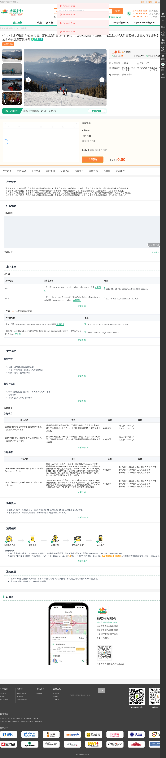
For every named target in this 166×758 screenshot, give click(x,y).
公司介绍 (3, 693)
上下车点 (36, 171)
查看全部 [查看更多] (83, 306)
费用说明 (50, 171)
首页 (1, 28)
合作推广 (56, 696)
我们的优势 (4, 699)
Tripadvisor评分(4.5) (144, 22)
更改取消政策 (21, 693)
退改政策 (93, 171)
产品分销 (56, 693)
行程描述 (21, 171)
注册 (150, 2)
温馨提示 (64, 171)
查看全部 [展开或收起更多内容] (83, 376)
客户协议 (20, 696)
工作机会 (56, 699)
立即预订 (120, 171)
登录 (142, 2)
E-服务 (106, 171)
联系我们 (3, 696)
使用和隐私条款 (22, 699)
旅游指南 (39, 693)
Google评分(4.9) (121, 22)
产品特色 (7, 171)
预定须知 (79, 171)
